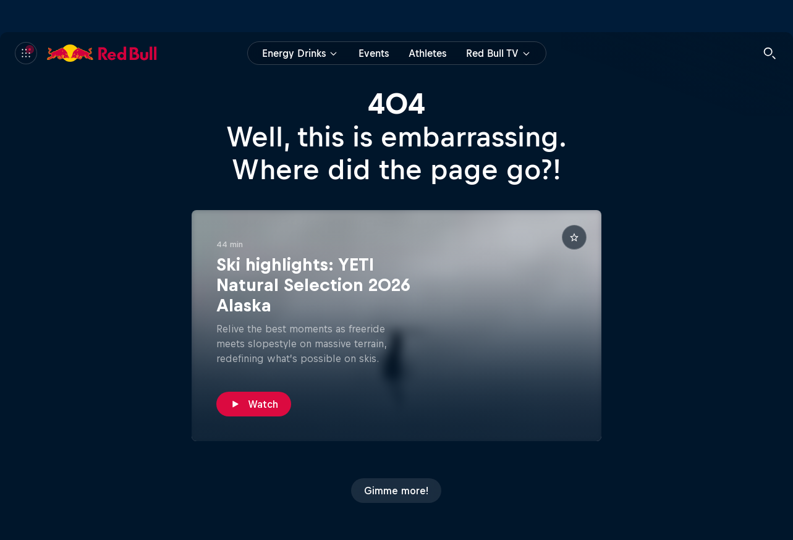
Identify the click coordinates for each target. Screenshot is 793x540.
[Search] (769, 53)
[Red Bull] (102, 53)
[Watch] (253, 404)
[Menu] (26, 53)
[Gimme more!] (396, 490)
